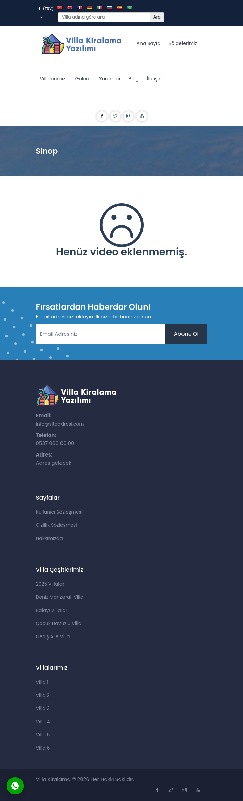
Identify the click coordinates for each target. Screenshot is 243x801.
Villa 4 (43, 721)
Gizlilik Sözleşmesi (56, 525)
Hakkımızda (49, 538)
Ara (157, 17)
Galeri (82, 78)
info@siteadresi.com (60, 424)
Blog (134, 78)
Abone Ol (186, 334)
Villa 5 (43, 734)
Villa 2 (43, 695)
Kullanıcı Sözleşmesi (59, 512)
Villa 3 (43, 708)
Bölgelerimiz (183, 43)
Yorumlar (110, 78)
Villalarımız (52, 78)
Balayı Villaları (52, 610)
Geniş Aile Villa (53, 636)
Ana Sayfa (149, 43)
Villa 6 (43, 747)
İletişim (155, 78)
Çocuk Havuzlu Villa (59, 623)
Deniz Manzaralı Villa (60, 597)
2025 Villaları (51, 584)
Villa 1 (42, 682)
